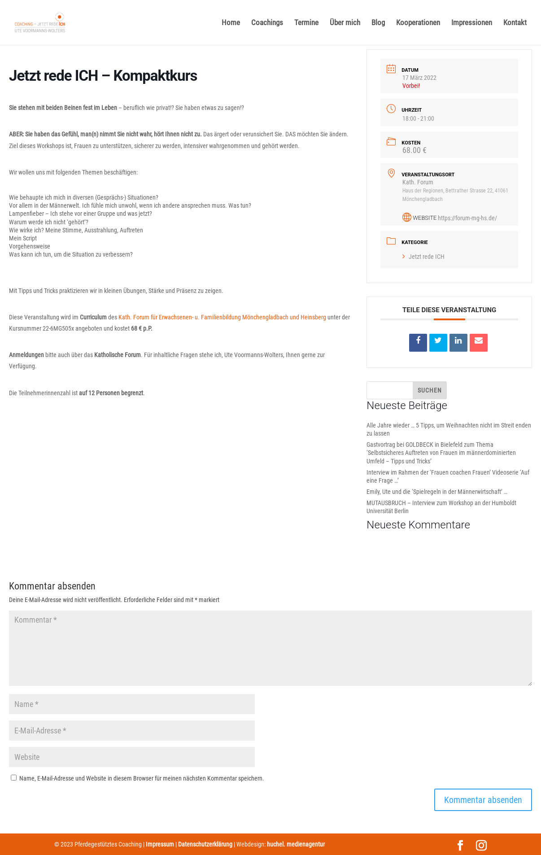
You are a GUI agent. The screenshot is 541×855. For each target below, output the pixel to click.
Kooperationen (418, 23)
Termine (306, 23)
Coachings (267, 23)
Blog (378, 23)
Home (231, 23)
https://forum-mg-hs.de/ (467, 217)
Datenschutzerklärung (205, 844)
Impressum (160, 844)
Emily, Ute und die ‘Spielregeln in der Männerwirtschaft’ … (436, 491)
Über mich (345, 23)
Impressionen (471, 23)
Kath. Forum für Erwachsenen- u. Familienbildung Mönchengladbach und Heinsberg (222, 317)
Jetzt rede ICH (423, 256)
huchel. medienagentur (296, 844)
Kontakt (515, 23)
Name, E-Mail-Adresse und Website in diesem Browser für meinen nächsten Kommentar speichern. (141, 778)
